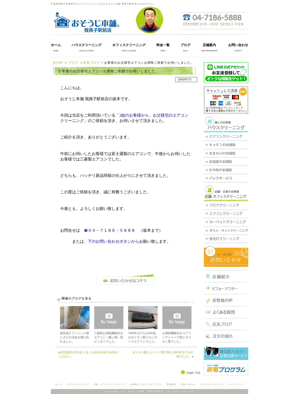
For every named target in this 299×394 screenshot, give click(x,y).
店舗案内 (209, 45)
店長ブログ (91, 62)
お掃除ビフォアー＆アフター (146, 384)
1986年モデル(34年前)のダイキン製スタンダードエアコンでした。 (142, 337)
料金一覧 (163, 45)
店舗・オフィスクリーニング (109, 384)
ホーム (56, 45)
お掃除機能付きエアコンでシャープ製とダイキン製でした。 (176, 337)
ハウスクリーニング (87, 45)
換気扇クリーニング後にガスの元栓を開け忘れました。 (74, 337)
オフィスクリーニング (129, 45)
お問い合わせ (238, 45)
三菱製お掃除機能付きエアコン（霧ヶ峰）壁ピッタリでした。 (108, 337)
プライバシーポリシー (212, 384)
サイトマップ (236, 384)
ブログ (185, 45)
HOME (58, 62)
